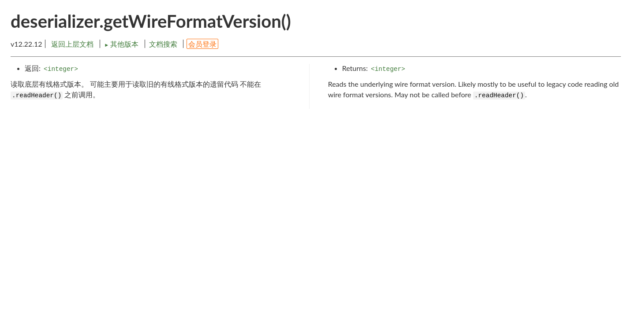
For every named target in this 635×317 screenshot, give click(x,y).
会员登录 (202, 44)
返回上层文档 (72, 44)
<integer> (61, 69)
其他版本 (122, 44)
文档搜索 (163, 44)
